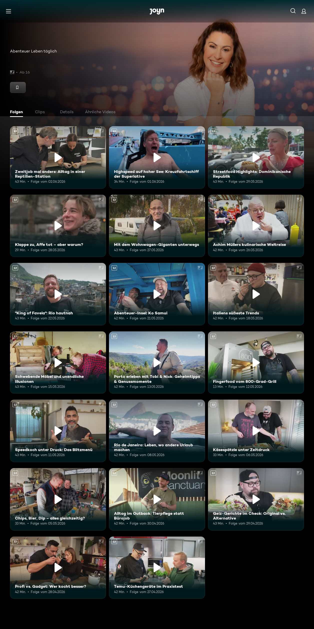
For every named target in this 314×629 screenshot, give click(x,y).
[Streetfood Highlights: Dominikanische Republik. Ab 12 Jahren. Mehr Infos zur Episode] (256, 157)
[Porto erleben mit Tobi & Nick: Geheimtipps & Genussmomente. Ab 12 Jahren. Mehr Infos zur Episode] (157, 362)
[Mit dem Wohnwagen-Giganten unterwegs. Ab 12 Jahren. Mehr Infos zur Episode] (157, 226)
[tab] (17, 112)
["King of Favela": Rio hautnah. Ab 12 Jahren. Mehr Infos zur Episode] (58, 294)
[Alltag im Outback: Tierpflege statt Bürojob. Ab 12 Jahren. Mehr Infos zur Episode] (157, 499)
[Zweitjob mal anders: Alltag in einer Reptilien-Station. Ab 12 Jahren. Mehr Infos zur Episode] (58, 157)
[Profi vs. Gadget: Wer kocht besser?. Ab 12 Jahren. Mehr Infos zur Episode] (58, 568)
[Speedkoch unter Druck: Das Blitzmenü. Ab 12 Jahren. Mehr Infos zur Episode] (58, 431)
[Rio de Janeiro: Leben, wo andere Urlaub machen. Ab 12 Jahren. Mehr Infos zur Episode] (157, 431)
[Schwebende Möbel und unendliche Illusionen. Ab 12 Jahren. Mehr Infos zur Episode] (58, 362)
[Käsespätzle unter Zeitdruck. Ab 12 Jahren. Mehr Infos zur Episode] (256, 431)
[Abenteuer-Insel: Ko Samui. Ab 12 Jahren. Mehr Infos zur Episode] (157, 294)
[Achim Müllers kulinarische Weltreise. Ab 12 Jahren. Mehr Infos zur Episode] (256, 226)
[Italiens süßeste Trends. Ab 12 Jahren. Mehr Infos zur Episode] (256, 294)
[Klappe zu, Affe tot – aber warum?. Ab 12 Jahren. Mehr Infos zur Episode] (58, 226)
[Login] (303, 11)
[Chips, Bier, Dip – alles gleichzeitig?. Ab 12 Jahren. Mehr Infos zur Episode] (58, 499)
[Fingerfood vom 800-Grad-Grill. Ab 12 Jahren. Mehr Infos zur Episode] (256, 362)
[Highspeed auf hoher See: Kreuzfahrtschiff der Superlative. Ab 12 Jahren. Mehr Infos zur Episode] (157, 157)
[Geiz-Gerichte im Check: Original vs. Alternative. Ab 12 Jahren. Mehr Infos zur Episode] (256, 499)
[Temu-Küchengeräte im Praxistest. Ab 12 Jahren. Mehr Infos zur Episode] (157, 568)
